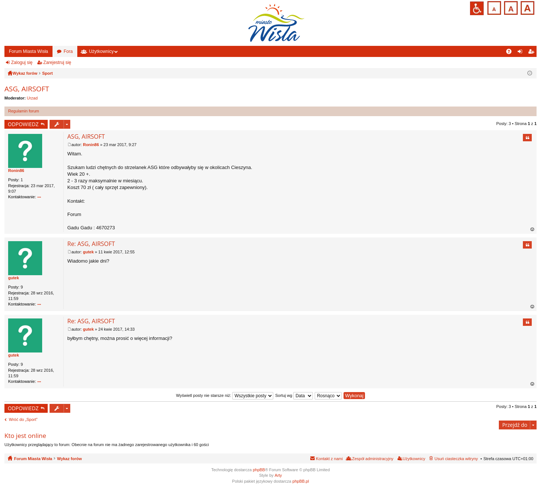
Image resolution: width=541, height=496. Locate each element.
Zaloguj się (22, 62)
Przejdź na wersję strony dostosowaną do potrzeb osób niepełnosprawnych (477, 8)
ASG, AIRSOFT (26, 89)
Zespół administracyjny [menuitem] (372, 458)
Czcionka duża (527, 7)
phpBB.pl (301, 481)
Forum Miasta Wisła (28, 51)
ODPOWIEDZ (23, 124)
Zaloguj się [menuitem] (521, 53)
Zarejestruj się (57, 62)
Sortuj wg (294, 395)
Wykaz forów (69, 458)
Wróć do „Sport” (23, 419)
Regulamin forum (23, 111)
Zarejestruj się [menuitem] (532, 53)
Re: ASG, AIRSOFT (91, 244)
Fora (68, 51)
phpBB (259, 470)
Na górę (532, 229)
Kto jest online (25, 435)
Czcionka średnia (510, 7)
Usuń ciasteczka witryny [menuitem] (456, 458)
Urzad (32, 98)
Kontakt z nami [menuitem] (329, 458)
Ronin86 (16, 170)
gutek (13, 278)
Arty (278, 475)
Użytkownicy (101, 51)
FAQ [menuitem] (511, 53)
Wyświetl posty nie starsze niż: (224, 395)
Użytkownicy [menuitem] (414, 458)
